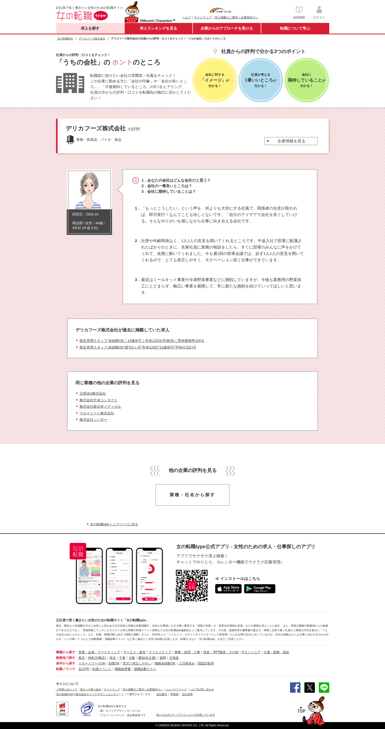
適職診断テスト (145, 669)
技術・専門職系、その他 (221, 652)
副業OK (114, 663)
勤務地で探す (65, 657)
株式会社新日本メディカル (100, 406)
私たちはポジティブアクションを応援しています (185, 714)
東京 (81, 657)
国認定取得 (206, 663)
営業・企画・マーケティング (99, 652)
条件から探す (65, 663)
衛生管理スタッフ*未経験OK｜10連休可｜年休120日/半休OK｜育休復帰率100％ (142, 341)
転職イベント (102, 669)
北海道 (174, 657)
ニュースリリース (176, 689)
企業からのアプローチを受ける (227, 28)
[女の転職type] (64, 694)
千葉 (122, 657)
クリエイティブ (160, 652)
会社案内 (161, 694)
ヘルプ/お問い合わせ (201, 689)
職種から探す (65, 652)
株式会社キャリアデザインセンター (97, 694)
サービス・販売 (134, 652)
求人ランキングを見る (158, 28)
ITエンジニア (251, 652)
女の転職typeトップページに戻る (114, 524)
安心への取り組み (90, 689)
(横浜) (102, 657)
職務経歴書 (123, 669)
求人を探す (90, 28)
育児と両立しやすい (137, 663)
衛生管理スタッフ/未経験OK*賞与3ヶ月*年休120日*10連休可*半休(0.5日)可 (138, 347)
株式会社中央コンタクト (99, 400)
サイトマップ (203, 17)
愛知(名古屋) (147, 657)
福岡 (163, 657)
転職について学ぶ (295, 28)
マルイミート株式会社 (97, 413)
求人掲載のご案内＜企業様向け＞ (237, 17)
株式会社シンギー (93, 420)
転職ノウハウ (65, 669)
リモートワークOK (91, 663)
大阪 (132, 657)
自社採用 (187, 694)
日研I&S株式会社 (93, 393)
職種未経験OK (165, 663)
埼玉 (112, 657)
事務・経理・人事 (187, 652)
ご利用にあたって (66, 689)
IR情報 (174, 694)
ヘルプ (186, 17)
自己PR (83, 669)
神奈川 (93, 657)
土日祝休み (187, 663)
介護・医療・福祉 (276, 652)
